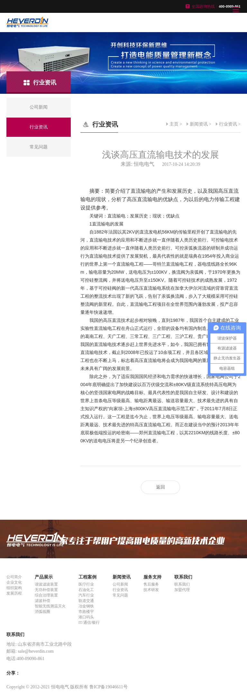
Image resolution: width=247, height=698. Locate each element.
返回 (160, 487)
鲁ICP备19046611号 (108, 687)
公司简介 (14, 577)
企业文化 (14, 582)
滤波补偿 (42, 600)
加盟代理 (182, 590)
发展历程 (14, 593)
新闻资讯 (199, 124)
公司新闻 (120, 584)
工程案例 (87, 577)
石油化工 (86, 590)
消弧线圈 (42, 611)
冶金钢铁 (86, 606)
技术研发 (151, 590)
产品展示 (44, 577)
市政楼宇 (86, 611)
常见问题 (120, 595)
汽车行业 (86, 595)
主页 (173, 124)
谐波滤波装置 (46, 584)
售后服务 (151, 584)
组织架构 (14, 588)
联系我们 (183, 577)
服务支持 (152, 577)
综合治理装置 (46, 595)
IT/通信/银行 (89, 622)
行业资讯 (228, 124)
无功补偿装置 (46, 590)
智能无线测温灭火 (50, 606)
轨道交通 (86, 600)
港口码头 (86, 617)
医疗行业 (86, 584)
